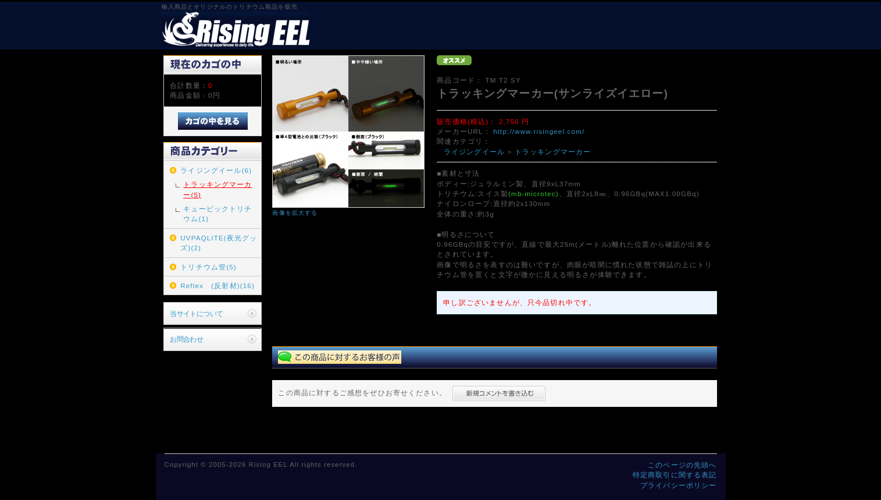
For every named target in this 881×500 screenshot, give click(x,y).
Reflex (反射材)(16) (217, 285)
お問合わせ (186, 339)
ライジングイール (474, 151)
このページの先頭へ (682, 465)
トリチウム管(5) (208, 267)
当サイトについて (196, 313)
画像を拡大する (295, 213)
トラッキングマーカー (553, 151)
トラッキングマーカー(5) (217, 189)
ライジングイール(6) (216, 170)
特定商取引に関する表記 (675, 474)
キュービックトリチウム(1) (217, 213)
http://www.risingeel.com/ (538, 131)
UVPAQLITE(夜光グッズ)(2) (218, 242)
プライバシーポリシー (678, 485)
